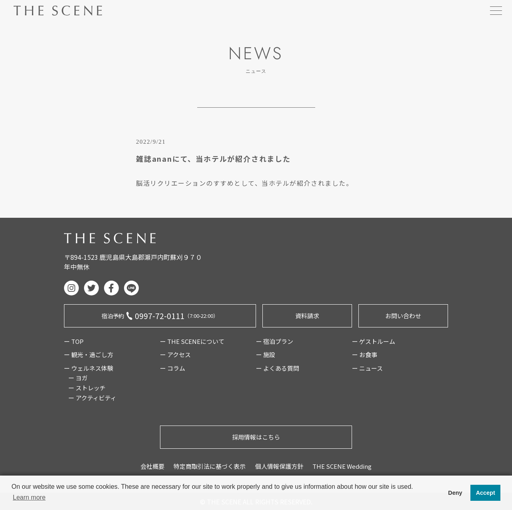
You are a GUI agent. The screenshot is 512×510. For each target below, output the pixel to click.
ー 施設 (265, 354)
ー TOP (74, 341)
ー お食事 (364, 354)
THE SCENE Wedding (342, 466)
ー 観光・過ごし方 (88, 354)
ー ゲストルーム (373, 341)
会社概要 (152, 466)
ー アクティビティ (92, 398)
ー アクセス (175, 354)
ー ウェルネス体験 (88, 368)
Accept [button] (485, 493)
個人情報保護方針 (279, 466)
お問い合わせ (403, 315)
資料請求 (307, 315)
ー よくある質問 (277, 368)
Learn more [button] (29, 497)
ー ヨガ (78, 377)
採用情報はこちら (256, 437)
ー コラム (172, 368)
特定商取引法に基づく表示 (210, 466)
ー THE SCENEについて (192, 341)
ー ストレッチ (87, 388)
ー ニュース (367, 368)
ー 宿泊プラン (274, 341)
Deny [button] (455, 493)
